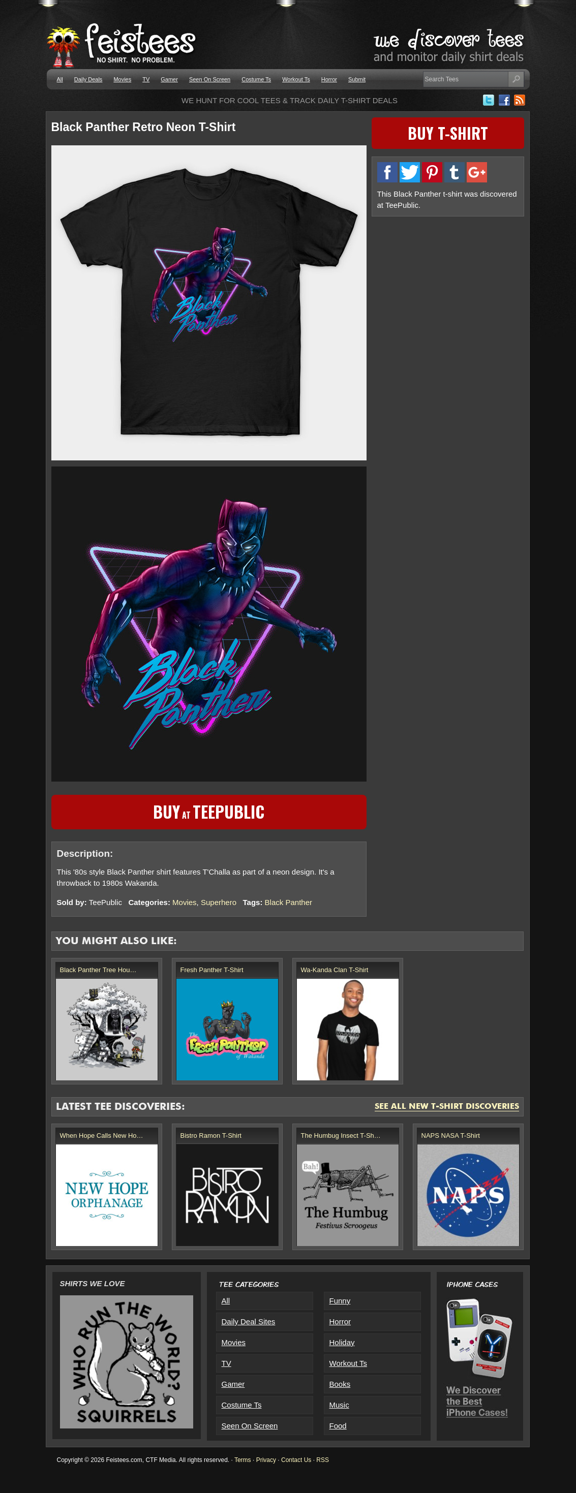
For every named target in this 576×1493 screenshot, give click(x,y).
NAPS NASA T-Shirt (450, 1135)
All (60, 79)
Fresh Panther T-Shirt (212, 970)
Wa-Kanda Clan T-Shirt (335, 970)
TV (145, 79)
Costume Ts (256, 79)
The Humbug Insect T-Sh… (341, 1135)
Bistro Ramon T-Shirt (210, 1135)
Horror (329, 79)
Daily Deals (88, 79)
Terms (242, 1460)
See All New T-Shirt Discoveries (447, 1107)
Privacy (266, 1460)
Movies (122, 79)
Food (338, 1425)
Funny (340, 1300)
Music (339, 1405)
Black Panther (288, 902)
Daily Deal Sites (249, 1321)
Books (340, 1384)
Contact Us (296, 1460)
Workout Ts (296, 79)
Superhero (218, 902)
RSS (322, 1460)
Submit (357, 79)
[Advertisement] (448, 293)
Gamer (169, 79)
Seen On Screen (209, 79)
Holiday (342, 1342)
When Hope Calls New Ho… (101, 1135)
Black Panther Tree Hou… (98, 970)
